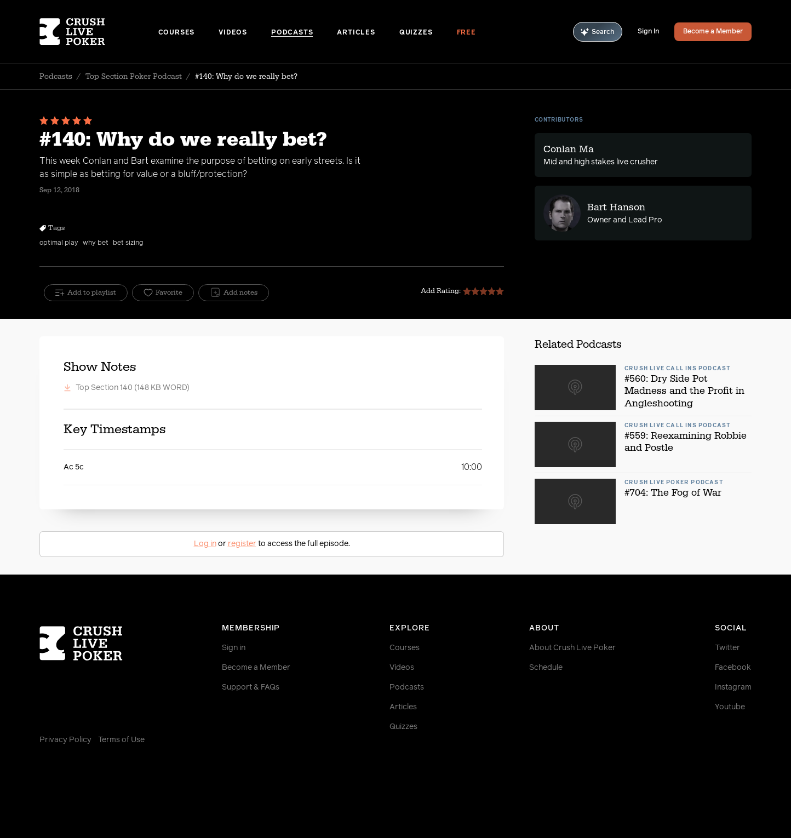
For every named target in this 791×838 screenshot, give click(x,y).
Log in (205, 544)
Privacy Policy (65, 740)
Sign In (648, 31)
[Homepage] (98, 32)
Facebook (733, 667)
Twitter (727, 648)
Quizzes (416, 33)
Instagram (733, 687)
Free (466, 33)
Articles (356, 33)
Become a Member (713, 31)
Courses (176, 33)
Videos (233, 33)
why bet (95, 243)
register (242, 544)
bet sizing (128, 243)
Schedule (546, 667)
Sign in (233, 648)
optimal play (58, 243)
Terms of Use (121, 740)
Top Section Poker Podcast (133, 77)
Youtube (730, 707)
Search (598, 32)
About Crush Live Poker (572, 648)
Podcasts (292, 33)
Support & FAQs (250, 687)
